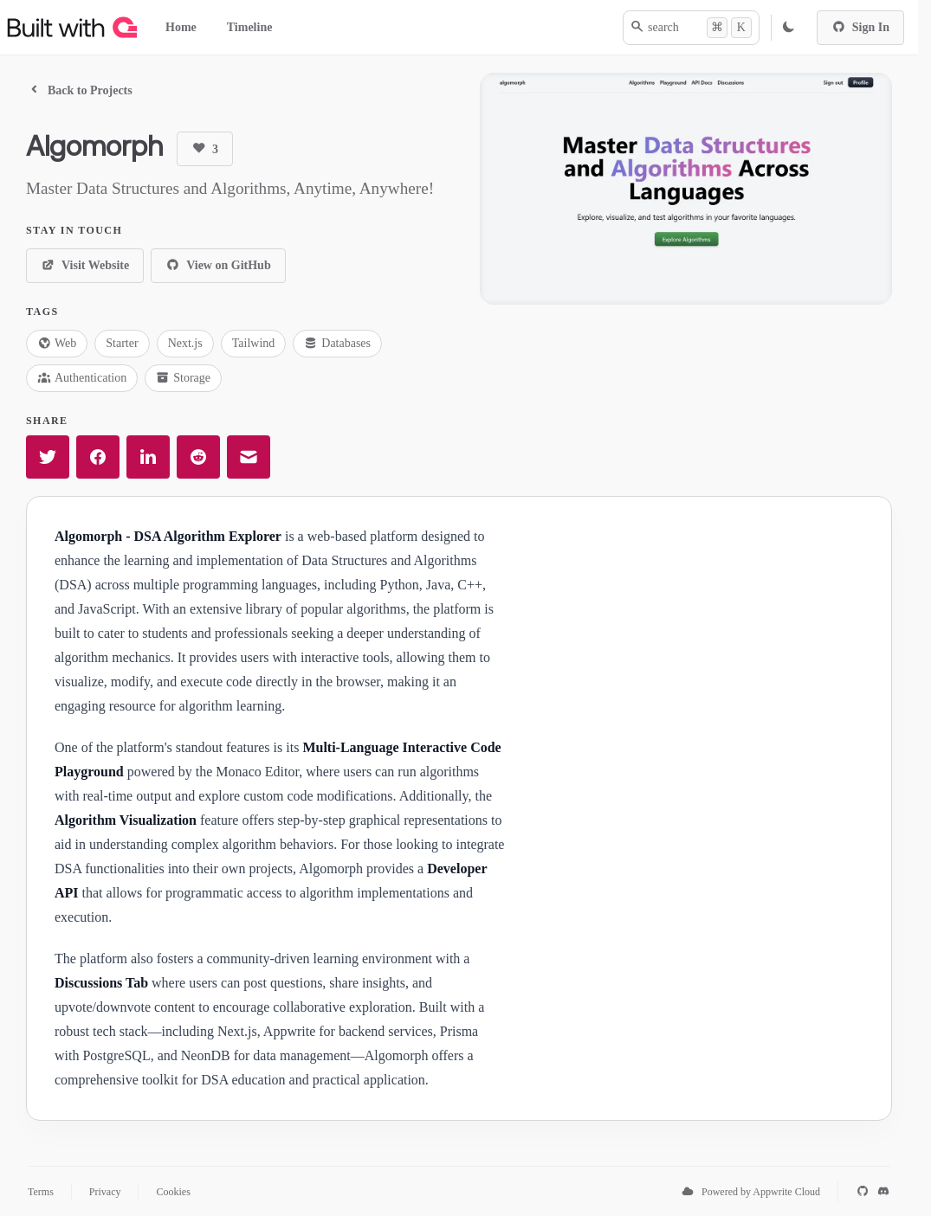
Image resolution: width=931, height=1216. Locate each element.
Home (181, 27)
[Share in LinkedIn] (148, 457)
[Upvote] (205, 149)
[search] (691, 27)
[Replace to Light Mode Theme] (788, 27)
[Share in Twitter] (47, 457)
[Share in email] (248, 457)
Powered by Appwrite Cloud (760, 1192)
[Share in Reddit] (198, 457)
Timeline (250, 27)
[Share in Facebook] (98, 457)
